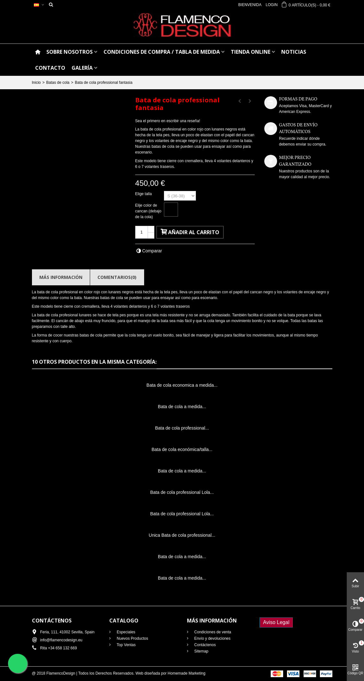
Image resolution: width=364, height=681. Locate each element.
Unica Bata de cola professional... (182, 535)
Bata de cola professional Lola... (182, 492)
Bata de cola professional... (182, 428)
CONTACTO (50, 67)
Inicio (36, 82)
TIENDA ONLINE (250, 51)
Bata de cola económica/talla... (181, 449)
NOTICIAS (293, 51)
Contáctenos (204, 645)
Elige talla (144, 194)
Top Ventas (126, 645)
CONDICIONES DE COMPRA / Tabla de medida (162, 51)
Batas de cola (58, 82)
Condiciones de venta (212, 632)
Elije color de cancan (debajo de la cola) (148, 211)
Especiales (125, 632)
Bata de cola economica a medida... (181, 385)
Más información (60, 277)
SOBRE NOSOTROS (69, 51)
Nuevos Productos (132, 638)
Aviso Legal (276, 622)
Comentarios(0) (116, 277)
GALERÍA (82, 67)
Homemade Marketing (186, 673)
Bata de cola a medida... (182, 406)
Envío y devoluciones (212, 638)
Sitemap (200, 651)
